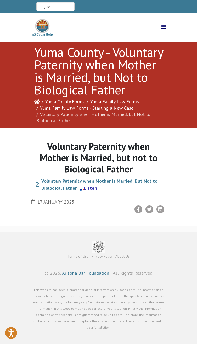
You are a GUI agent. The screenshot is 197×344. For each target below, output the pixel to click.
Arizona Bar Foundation (85, 273)
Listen (88, 188)
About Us (122, 256)
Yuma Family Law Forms (114, 102)
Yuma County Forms (65, 102)
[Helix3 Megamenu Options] (163, 27)
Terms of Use (78, 256)
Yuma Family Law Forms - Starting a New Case (86, 108)
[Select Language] (55, 6)
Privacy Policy (102, 256)
